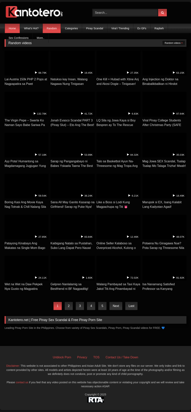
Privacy (82, 357)
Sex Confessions (19, 37)
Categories (71, 28)
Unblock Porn (62, 357)
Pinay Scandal (94, 28)
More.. (40, 37)
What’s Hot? (31, 28)
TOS (96, 357)
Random (52, 28)
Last (131, 306)
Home (12, 28)
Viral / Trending (120, 28)
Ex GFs (141, 28)
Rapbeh (159, 28)
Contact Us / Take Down (121, 357)
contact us (22, 382)
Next (116, 306)
